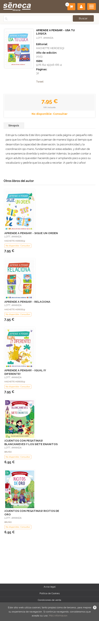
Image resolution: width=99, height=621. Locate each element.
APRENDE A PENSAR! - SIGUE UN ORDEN (31, 233)
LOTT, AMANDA (44, 38)
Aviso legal (50, 586)
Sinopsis (13, 125)
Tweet (39, 81)
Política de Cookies (50, 593)
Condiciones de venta (49, 600)
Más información (58, 615)
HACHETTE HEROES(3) (50, 48)
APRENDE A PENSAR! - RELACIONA (27, 301)
